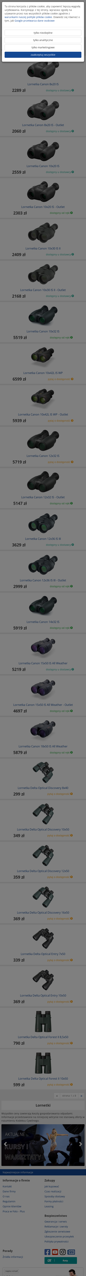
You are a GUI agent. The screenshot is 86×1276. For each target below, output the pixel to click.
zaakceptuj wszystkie (43, 54)
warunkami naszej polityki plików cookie (28, 17)
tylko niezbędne (43, 32)
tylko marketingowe (43, 47)
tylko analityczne (43, 40)
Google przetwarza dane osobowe (35, 20)
